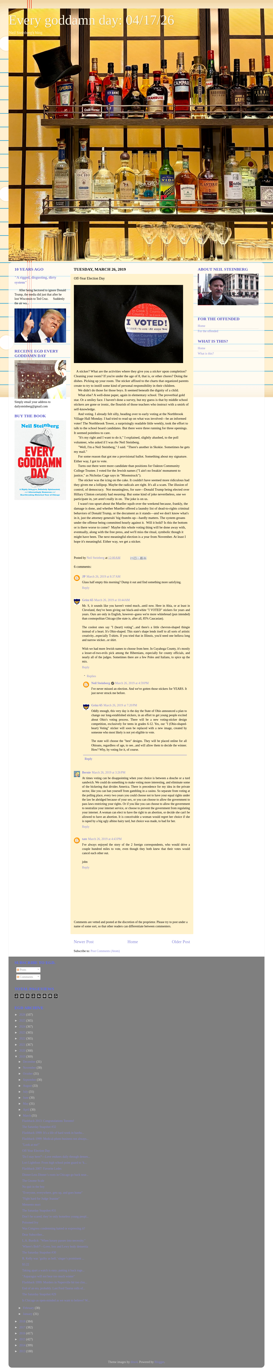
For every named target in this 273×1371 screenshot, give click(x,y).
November (30, 1067)
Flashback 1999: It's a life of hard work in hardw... (53, 1132)
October (28, 1073)
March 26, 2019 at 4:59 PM (132, 683)
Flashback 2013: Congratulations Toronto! (48, 1121)
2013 (22, 1351)
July (26, 1091)
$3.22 (25, 1264)
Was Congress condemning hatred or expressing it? (53, 1228)
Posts (21, 969)
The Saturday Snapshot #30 (39, 1252)
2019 (22, 1056)
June (26, 1097)
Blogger (159, 1362)
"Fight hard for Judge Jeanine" (41, 1198)
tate (84, 839)
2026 (22, 1014)
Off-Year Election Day (36, 1150)
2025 (22, 1020)
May (26, 1103)
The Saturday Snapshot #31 (39, 1210)
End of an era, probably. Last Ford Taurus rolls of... (53, 1288)
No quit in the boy (33, 1186)
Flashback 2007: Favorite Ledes (41, 1168)
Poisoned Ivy (30, 1222)
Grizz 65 (87, 600)
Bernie (86, 772)
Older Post (181, 941)
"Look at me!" (31, 1144)
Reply (85, 587)
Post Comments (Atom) (105, 951)
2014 (22, 1345)
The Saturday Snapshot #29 (39, 1294)
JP (83, 576)
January (28, 1314)
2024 (22, 1026)
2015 (22, 1339)
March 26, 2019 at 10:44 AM (112, 600)
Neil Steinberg (100, 683)
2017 (22, 1327)
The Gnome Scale (33, 1180)
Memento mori (31, 1204)
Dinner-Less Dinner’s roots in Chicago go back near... (55, 1174)
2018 (22, 1321)
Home (132, 941)
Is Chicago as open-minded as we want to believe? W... (56, 1300)
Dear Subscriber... (33, 1234)
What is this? (206, 353)
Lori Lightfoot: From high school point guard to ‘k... (54, 1162)
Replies (91, 676)
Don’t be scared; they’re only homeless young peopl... (55, 1216)
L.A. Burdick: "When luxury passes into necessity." (53, 1240)
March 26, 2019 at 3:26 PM (108, 772)
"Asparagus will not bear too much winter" (48, 1276)
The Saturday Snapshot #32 (39, 1127)
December (29, 1061)
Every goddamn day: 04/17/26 (91, 19)
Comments (25, 977)
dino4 (134, 1362)
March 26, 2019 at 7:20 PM (120, 705)
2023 (22, 1032)
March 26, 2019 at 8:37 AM (103, 576)
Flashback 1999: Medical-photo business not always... (55, 1138)
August (28, 1085)
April (26, 1109)
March (27, 1115)
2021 (22, 1044)
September (30, 1079)
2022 (22, 1038)
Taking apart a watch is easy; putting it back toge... (53, 1270)
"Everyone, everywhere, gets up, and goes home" (52, 1192)
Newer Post (84, 941)
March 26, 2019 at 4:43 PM (105, 839)
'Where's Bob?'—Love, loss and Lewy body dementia (55, 1246)
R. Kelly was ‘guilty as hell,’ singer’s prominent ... (53, 1258)
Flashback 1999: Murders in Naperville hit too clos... (54, 1282)
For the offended (208, 331)
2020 (22, 1050)
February (29, 1308)
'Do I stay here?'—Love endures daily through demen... (56, 1156)
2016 (22, 1333)
